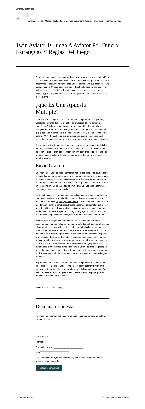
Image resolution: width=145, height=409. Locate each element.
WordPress (124, 400)
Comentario (42, 339)
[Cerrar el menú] (25, 15)
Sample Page (115, 21)
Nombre (40, 344)
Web (38, 355)
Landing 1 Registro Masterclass (42, 21)
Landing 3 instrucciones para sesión (93, 21)
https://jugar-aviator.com (67, 201)
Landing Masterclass (25, 9)
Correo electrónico (45, 350)
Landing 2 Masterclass (66, 21)
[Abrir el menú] (18, 19)
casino (61, 288)
